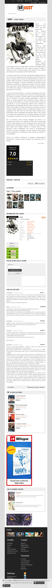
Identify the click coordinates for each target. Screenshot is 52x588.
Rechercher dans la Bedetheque (11, 577)
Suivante (42, 387)
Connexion (42, 2)
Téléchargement (25, 547)
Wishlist (12, 246)
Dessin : (21, 223)
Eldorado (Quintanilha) (21, 405)
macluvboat (9, 321)
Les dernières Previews (16, 489)
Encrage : (22, 227)
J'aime (12, 243)
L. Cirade (9, 164)
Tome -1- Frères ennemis (13, 191)
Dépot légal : (23, 233)
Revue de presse (25, 551)
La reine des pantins (20, 396)
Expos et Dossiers (11, 549)
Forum (30, 183)
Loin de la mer (19, 502)
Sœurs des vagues (19, 414)
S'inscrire (34, 2)
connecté (17, 273)
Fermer (6, 585)
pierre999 (8, 345)
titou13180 (9, 293)
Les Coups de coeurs (16, 392)
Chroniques (10, 543)
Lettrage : (22, 229)
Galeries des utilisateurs (26, 564)
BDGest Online (28, 1)
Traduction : (22, 232)
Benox (7, 307)
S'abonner (23, 549)
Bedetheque (20, 1)
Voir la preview (39, 183)
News (8, 547)
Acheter (12, 248)
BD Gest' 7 (23, 543)
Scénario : (22, 221)
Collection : (22, 236)
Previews (9, 545)
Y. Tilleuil (42, 143)
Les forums (23, 559)
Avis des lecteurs (25, 563)
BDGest (13, 1)
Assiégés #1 (18, 492)
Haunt (10, 19)
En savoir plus (39, 582)
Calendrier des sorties (12, 551)
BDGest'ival (24, 568)
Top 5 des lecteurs (25, 561)
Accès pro (36, 1)
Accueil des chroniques (33, 387)
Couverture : (22, 230)
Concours (23, 566)
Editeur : (21, 235)
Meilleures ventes (11, 553)
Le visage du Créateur (20, 424)
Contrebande (30, 236)
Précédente (11, 387)
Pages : (21, 240)
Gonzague (8, 330)
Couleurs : (22, 226)
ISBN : (21, 238)
